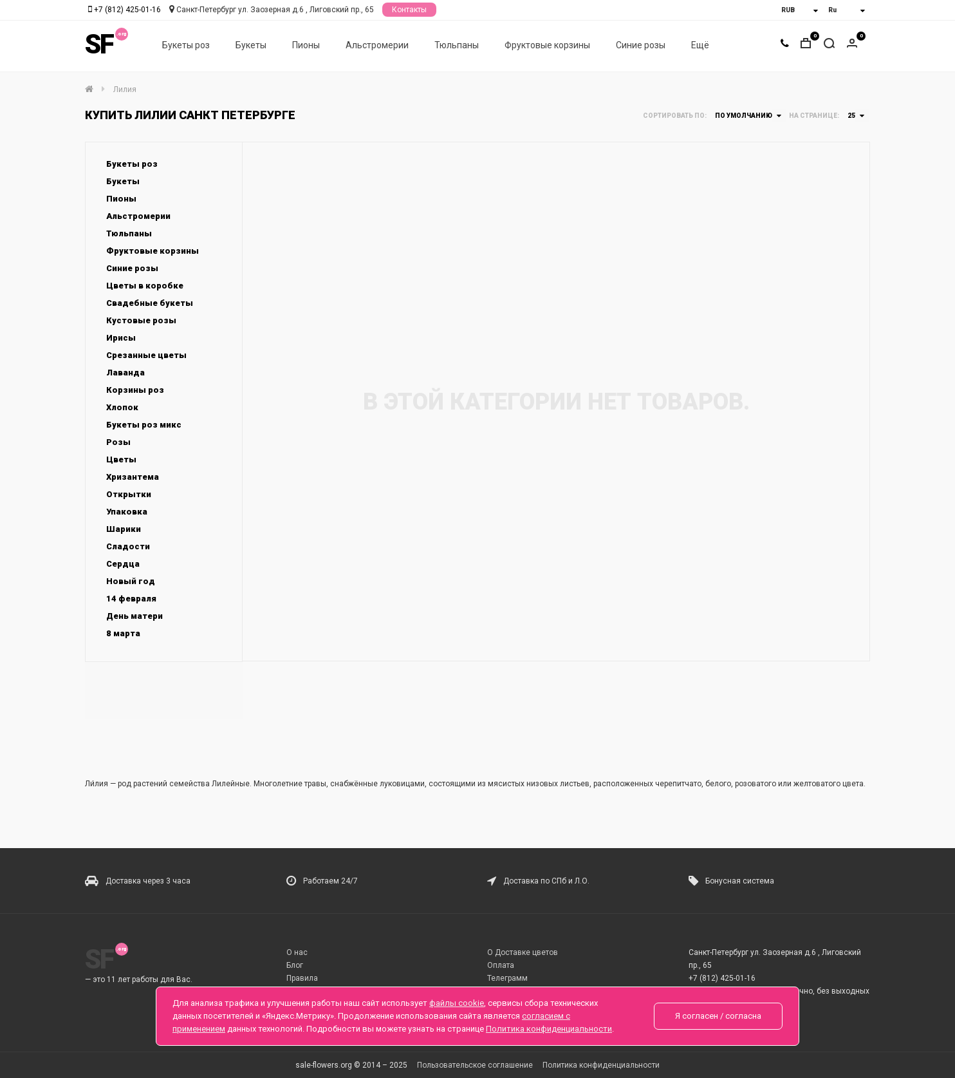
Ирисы (121, 338)
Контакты (409, 9)
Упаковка (126, 511)
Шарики (123, 529)
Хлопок (122, 407)
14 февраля (131, 598)
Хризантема (132, 477)
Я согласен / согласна (718, 1016)
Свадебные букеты (149, 303)
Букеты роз (186, 46)
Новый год (130, 581)
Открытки (128, 494)
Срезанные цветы (146, 355)
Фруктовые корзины (547, 46)
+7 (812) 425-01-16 (127, 9)
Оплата (500, 965)
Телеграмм (507, 978)
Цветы (121, 459)
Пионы (306, 46)
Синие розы (640, 46)
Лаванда (125, 372)
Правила (302, 978)
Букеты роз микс (143, 425)
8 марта (123, 633)
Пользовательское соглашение (475, 1065)
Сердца (123, 564)
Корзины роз (135, 390)
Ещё (700, 46)
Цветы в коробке (144, 285)
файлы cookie (456, 1003)
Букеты (251, 46)
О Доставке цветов (522, 952)
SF (99, 45)
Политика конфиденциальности (601, 1065)
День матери (134, 616)
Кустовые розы (141, 320)
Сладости (128, 546)
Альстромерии (377, 46)
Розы (118, 442)
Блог (294, 965)
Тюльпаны (456, 46)
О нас (297, 952)
